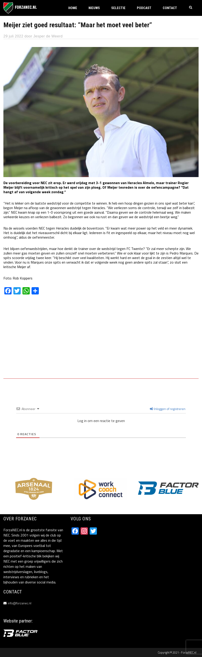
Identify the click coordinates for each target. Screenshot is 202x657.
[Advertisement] (101, 340)
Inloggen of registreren (167, 408)
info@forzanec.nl (19, 603)
